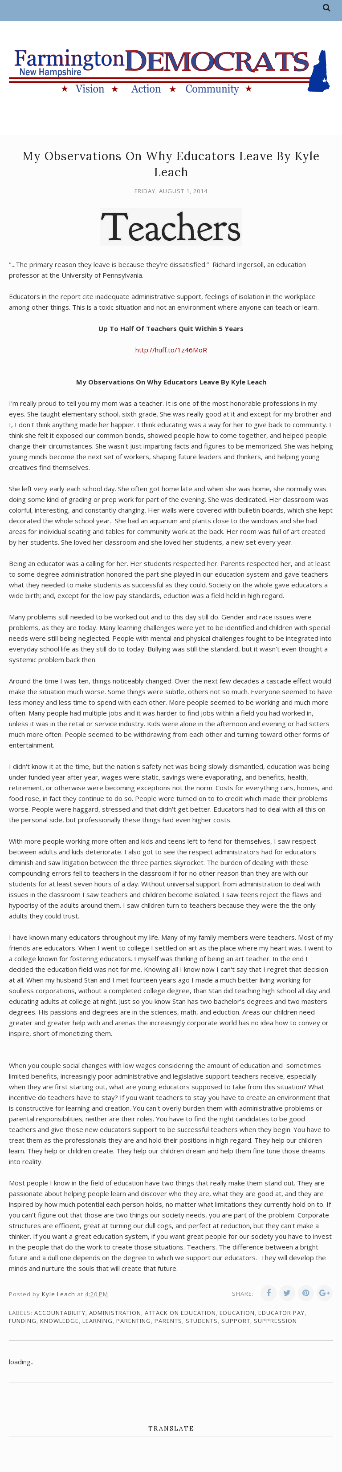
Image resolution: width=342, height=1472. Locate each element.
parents (168, 1321)
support (235, 1321)
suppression (275, 1321)
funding (23, 1321)
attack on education (180, 1313)
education (237, 1313)
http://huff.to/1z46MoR (171, 349)
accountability (60, 1313)
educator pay (281, 1313)
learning (97, 1321)
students (202, 1321)
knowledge (59, 1321)
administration (115, 1313)
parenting (133, 1321)
